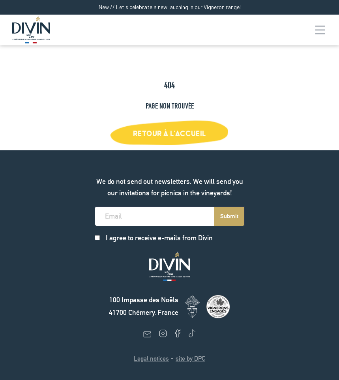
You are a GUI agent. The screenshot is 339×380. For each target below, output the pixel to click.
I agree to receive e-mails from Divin (159, 238)
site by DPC (190, 358)
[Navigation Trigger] (320, 30)
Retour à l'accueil (169, 134)
